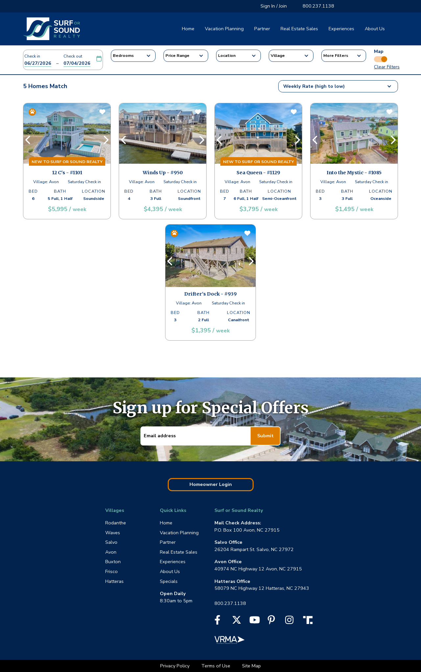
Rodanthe (115, 522)
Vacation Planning (224, 28)
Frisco (111, 571)
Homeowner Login (210, 484)
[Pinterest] (271, 621)
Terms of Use (216, 665)
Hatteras (114, 581)
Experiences (341, 28)
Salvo (111, 542)
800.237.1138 (318, 6)
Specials (169, 581)
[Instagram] (289, 621)
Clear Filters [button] (387, 66)
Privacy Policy (175, 665)
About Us (375, 28)
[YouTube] (254, 621)
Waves (112, 532)
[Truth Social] (309, 619)
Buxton (113, 561)
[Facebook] (217, 621)
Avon (110, 552)
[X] (236, 621)
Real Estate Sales (299, 28)
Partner (262, 28)
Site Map (251, 665)
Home (188, 28)
